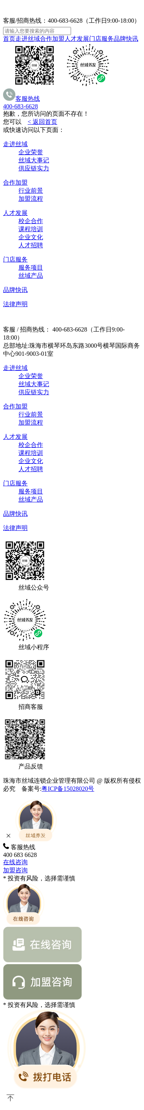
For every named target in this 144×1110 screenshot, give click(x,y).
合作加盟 (52, 38)
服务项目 (30, 267)
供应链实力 (33, 168)
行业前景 (30, 190)
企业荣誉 (30, 152)
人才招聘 (30, 245)
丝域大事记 (33, 160)
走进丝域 (27, 38)
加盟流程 (30, 198)
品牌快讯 (126, 38)
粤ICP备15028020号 (67, 788)
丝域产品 (30, 275)
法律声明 (15, 304)
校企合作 (30, 221)
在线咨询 (15, 862)
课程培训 (30, 229)
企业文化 (30, 237)
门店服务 (101, 38)
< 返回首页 (42, 121)
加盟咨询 (15, 870)
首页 (9, 38)
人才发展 (77, 38)
